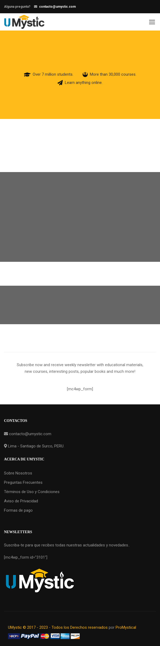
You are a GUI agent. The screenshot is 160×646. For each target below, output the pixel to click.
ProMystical (126, 627)
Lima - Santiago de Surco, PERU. (35, 446)
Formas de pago (18, 510)
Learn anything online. (84, 82)
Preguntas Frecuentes (23, 482)
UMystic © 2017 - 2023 (28, 627)
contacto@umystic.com (57, 6)
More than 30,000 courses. (113, 74)
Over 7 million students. (53, 74)
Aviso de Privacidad (21, 501)
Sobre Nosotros (18, 473)
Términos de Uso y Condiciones (32, 491)
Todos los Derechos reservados (80, 627)
